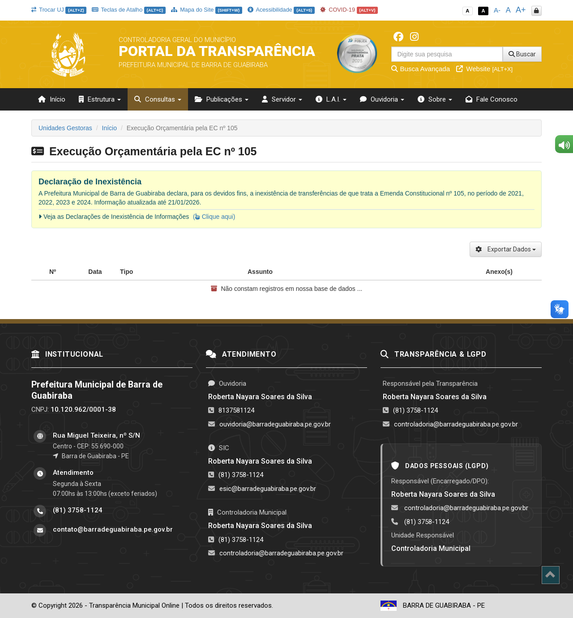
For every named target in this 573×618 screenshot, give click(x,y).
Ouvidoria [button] (382, 99)
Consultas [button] (157, 99)
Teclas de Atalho (129, 9)
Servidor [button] (282, 99)
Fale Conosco (491, 99)
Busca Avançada (420, 68)
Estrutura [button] (100, 99)
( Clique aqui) (214, 216)
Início (51, 99)
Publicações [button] (221, 99)
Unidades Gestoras (65, 128)
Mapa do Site (206, 9)
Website (484, 68)
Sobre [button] (435, 99)
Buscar (522, 54)
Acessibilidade (281, 9)
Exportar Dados (505, 249)
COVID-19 (349, 9)
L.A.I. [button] (331, 99)
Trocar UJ (58, 9)
